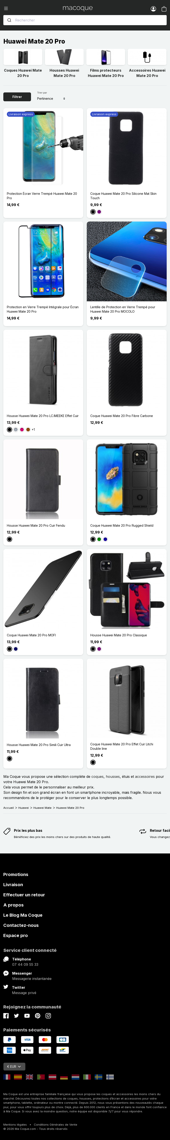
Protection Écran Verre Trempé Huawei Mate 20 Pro (42, 196)
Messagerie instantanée (32, 978)
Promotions (15, 874)
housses (113, 776)
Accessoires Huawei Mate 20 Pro (147, 73)
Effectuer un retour (24, 894)
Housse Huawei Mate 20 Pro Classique (118, 635)
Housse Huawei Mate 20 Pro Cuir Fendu (36, 525)
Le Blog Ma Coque (22, 915)
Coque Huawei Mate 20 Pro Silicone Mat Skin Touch (123, 196)
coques (97, 776)
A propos (13, 905)
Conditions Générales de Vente (55, 1124)
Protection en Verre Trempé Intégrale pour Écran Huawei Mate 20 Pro (43, 309)
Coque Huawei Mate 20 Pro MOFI (31, 635)
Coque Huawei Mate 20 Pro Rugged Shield (121, 525)
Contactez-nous (21, 925)
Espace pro (15, 935)
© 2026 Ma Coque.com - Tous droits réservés (35, 1128)
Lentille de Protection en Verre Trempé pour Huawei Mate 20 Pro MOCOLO (122, 309)
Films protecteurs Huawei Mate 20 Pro (106, 73)
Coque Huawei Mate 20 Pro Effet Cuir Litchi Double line (121, 746)
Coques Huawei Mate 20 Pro (23, 73)
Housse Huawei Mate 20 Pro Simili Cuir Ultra (39, 745)
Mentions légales (15, 1124)
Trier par (42, 92)
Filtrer (17, 97)
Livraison (13, 884)
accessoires (145, 776)
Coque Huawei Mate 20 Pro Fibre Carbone (121, 416)
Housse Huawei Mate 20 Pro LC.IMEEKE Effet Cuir (43, 416)
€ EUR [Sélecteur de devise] (14, 1066)
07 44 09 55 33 (25, 964)
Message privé (24, 993)
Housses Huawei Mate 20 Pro (64, 73)
